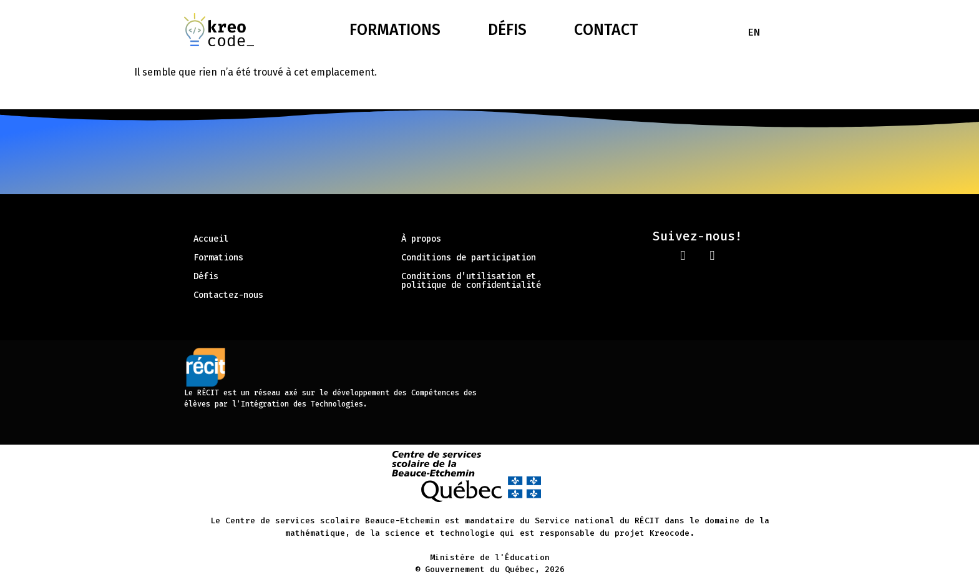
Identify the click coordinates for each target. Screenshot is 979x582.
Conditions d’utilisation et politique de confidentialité (471, 280)
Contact (606, 30)
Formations (395, 30)
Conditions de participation (468, 257)
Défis (507, 30)
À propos (421, 239)
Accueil (210, 239)
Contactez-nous (228, 295)
